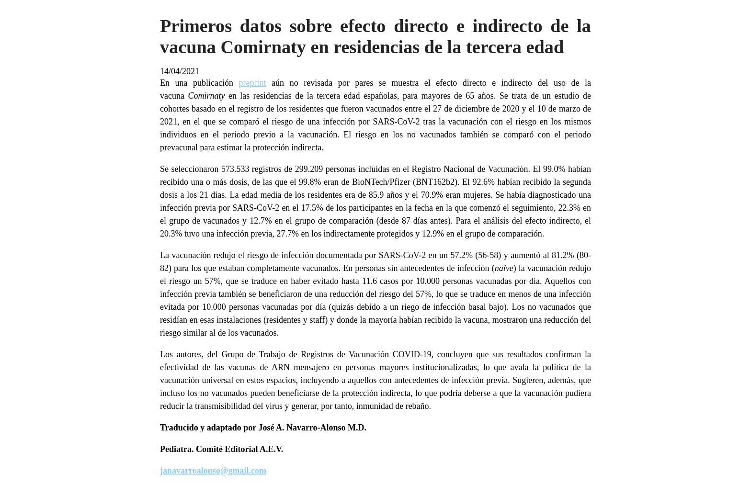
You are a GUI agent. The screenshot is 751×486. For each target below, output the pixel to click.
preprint (252, 83)
